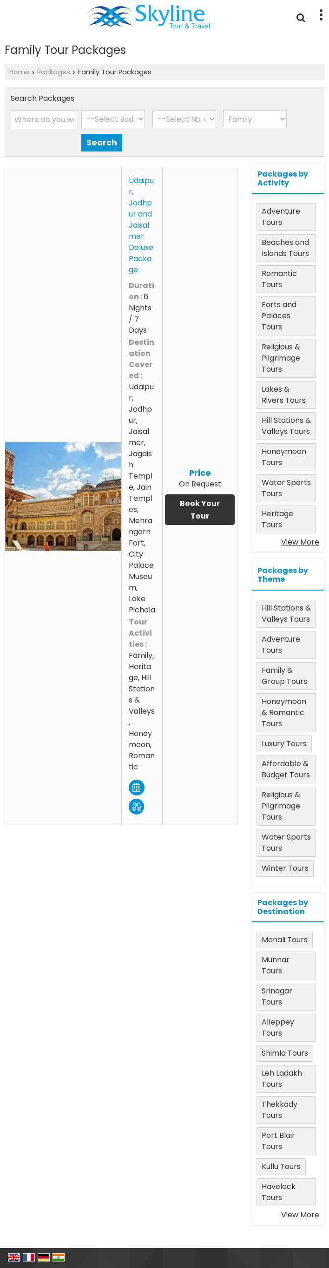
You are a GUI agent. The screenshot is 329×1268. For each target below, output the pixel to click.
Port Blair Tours (278, 1141)
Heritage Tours (277, 519)
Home (19, 72)
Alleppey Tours (278, 1027)
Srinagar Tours (277, 996)
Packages (53, 72)
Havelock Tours (279, 1192)
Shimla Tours (285, 1053)
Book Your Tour (200, 509)
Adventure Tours (281, 217)
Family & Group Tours (284, 676)
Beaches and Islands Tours (285, 248)
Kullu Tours (281, 1166)
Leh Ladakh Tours (282, 1079)
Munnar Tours (276, 965)
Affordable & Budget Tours (286, 769)
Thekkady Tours (279, 1110)
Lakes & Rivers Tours (284, 395)
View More (300, 542)
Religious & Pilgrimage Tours (281, 358)
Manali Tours (285, 939)
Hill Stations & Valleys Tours (286, 426)
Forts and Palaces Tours (279, 315)
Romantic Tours (279, 279)
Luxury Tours (284, 743)
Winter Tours (285, 868)
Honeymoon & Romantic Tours (284, 712)
